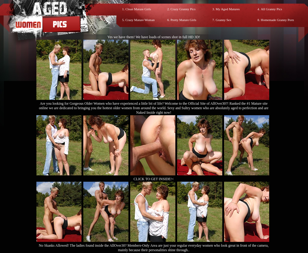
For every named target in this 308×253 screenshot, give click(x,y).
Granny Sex (223, 20)
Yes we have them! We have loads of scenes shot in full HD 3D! (153, 37)
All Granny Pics (271, 9)
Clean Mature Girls (138, 9)
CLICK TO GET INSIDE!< (154, 179)
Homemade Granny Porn (277, 20)
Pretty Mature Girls (183, 20)
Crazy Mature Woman (140, 20)
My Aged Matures (228, 9)
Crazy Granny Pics (183, 9)
